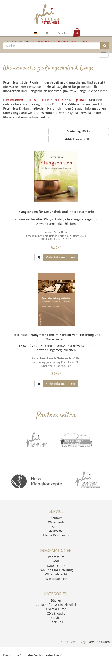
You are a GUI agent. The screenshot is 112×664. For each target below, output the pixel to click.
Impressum (56, 557)
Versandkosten (99, 642)
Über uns (56, 622)
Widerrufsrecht (56, 574)
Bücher (56, 600)
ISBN (78, 131)
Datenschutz (56, 566)
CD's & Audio (56, 613)
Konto (56, 526)
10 (78, 139)
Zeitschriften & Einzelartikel (56, 605)
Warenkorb (56, 522)
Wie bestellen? (56, 579)
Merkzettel (56, 531)
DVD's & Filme (56, 609)
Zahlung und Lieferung (56, 570)
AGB (56, 561)
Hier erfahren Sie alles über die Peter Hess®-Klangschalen (45, 100)
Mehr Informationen (60, 257)
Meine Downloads (56, 535)
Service (56, 618)
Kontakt (56, 518)
